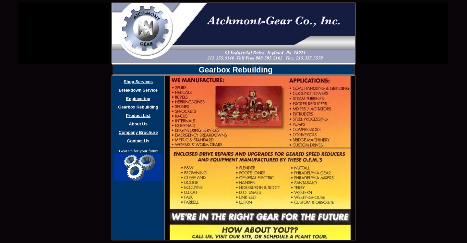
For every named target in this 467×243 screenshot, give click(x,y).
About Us (138, 124)
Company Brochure (138, 132)
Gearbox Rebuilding (138, 107)
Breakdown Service (138, 90)
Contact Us (138, 140)
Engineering (138, 98)
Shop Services (138, 81)
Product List (138, 115)
